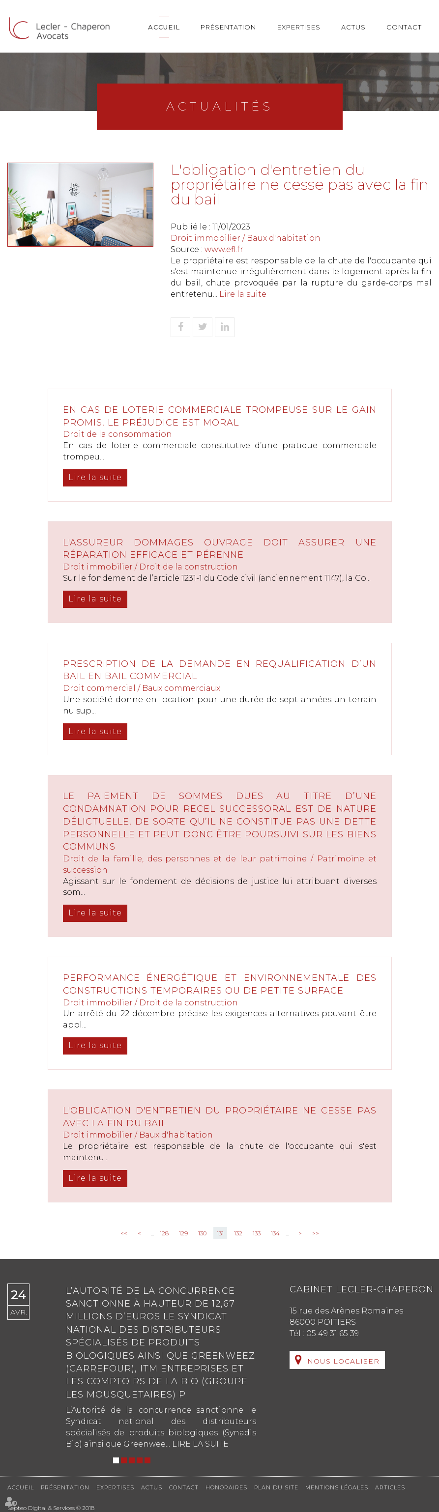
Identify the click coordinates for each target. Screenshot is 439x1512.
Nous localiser (343, 1361)
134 (275, 1233)
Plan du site (276, 1487)
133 (257, 1233)
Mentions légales (336, 1487)
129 (183, 1233)
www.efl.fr (224, 249)
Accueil (164, 27)
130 (202, 1233)
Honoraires (226, 1487)
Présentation (228, 27)
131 (220, 1233)
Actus (353, 27)
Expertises (299, 27)
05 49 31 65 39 (332, 1333)
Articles (390, 1487)
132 (238, 1233)
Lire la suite (242, 294)
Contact (404, 27)
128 (164, 1233)
